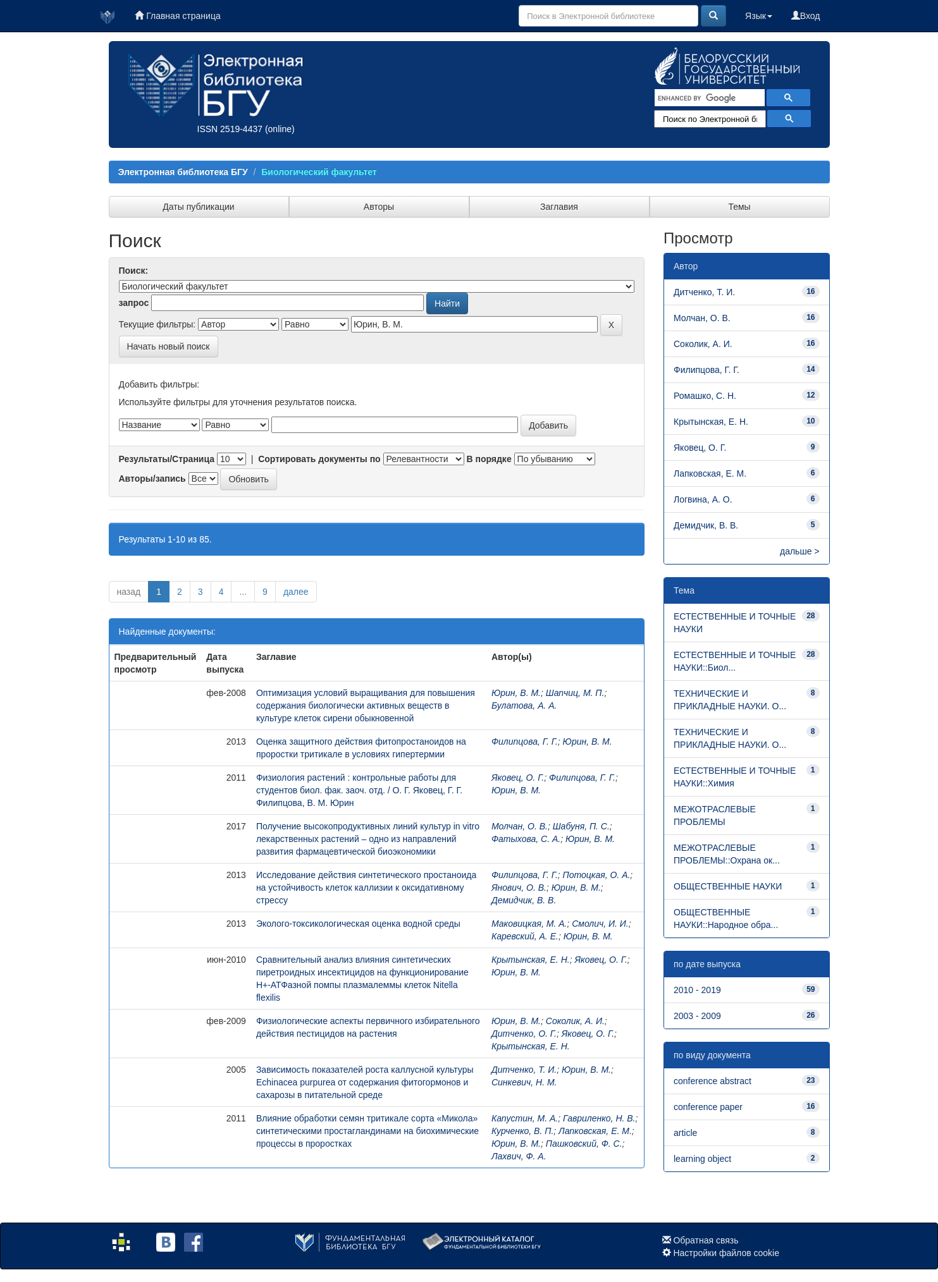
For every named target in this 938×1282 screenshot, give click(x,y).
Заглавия (559, 207)
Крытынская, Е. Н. (530, 960)
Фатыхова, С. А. (525, 839)
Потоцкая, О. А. (597, 875)
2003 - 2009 (697, 1016)
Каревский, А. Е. (524, 936)
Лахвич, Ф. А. (518, 1156)
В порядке (488, 459)
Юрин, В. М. (516, 693)
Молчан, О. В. (519, 826)
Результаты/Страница (167, 459)
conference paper (708, 1107)
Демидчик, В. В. (523, 900)
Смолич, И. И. (600, 924)
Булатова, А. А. (524, 705)
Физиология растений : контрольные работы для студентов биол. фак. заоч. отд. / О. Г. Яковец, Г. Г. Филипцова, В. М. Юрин (359, 790)
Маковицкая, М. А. (529, 924)
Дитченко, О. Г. (524, 1034)
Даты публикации (198, 207)
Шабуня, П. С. (581, 826)
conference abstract (712, 1081)
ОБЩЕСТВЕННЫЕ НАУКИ (728, 886)
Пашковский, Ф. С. (584, 1144)
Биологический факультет (318, 172)
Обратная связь (705, 1240)
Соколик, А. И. (575, 1021)
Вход (805, 16)
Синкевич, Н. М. (524, 1082)
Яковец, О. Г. (517, 777)
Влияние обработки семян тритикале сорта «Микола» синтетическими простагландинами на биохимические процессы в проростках (367, 1131)
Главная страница (177, 16)
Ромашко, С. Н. (705, 396)
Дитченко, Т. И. (524, 1070)
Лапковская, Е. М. (595, 1131)
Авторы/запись (152, 478)
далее (296, 592)
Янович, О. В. (518, 887)
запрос (134, 303)
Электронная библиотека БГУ (183, 172)
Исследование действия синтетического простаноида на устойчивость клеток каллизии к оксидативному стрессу (366, 887)
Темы (739, 207)
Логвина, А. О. (703, 499)
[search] (708, 98)
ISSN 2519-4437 (230, 129)
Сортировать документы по (319, 459)
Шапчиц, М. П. (575, 693)
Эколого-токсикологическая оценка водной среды (358, 924)
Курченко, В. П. (522, 1131)
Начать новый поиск (168, 346)
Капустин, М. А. (524, 1118)
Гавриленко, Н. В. (599, 1118)
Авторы (379, 207)
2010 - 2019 (697, 990)
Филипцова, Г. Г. (524, 741)
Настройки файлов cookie (726, 1253)
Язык (758, 16)
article (685, 1133)
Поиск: (134, 271)
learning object (702, 1159)
